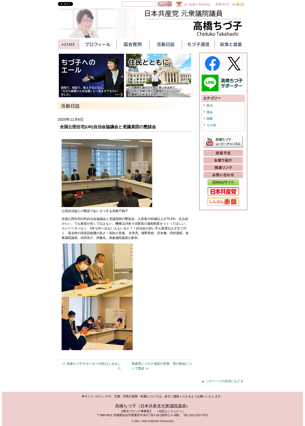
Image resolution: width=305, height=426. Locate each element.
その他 (211, 125)
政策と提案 (231, 44)
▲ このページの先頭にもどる (222, 381)
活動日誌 (165, 44)
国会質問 (132, 44)
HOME (68, 44)
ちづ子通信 (198, 44)
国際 (209, 118)
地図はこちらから (170, 411)
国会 (209, 112)
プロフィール (97, 44)
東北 (209, 105)
